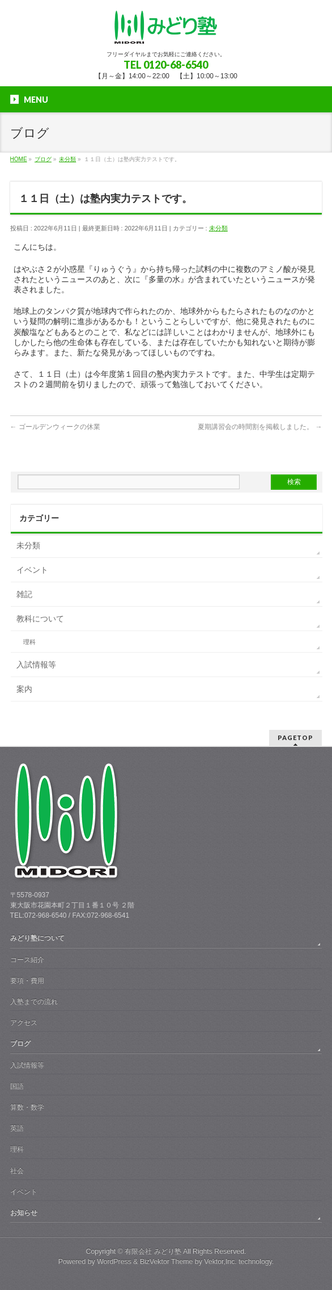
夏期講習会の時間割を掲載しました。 (260, 427)
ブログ (20, 1044)
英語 (17, 1128)
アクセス (23, 1023)
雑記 (24, 594)
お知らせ (23, 1213)
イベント (32, 569)
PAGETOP (295, 737)
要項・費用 (27, 981)
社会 (17, 1171)
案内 (24, 689)
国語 (17, 1086)
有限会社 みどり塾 (153, 1251)
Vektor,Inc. (220, 1262)
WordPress (114, 1262)
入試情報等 (36, 664)
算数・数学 (27, 1107)
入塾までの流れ (34, 1002)
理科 (29, 641)
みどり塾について (37, 938)
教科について (40, 618)
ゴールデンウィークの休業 (55, 427)
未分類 (218, 228)
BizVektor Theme (166, 1262)
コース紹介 (27, 960)
